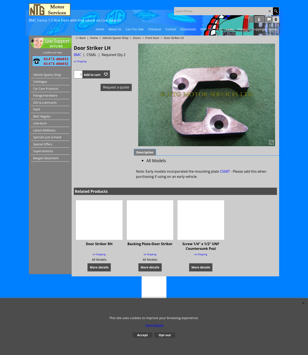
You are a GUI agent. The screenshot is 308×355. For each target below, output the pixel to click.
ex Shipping (80, 61)
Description (145, 152)
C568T (225, 171)
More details (99, 262)
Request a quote (116, 87)
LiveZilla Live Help (52, 52)
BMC (77, 54)
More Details (154, 325)
